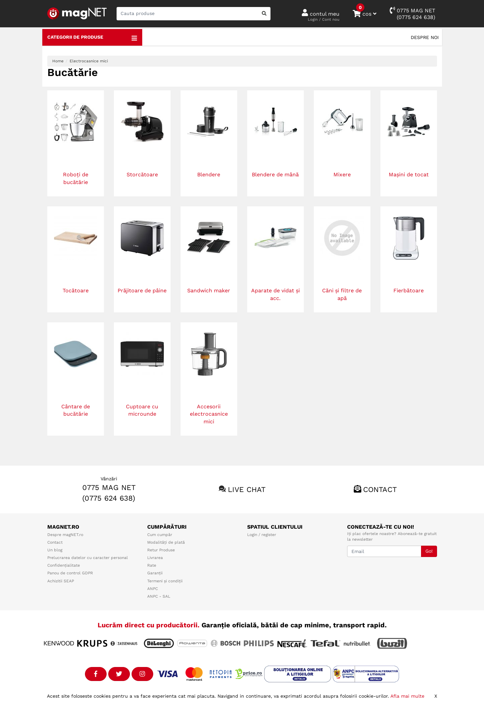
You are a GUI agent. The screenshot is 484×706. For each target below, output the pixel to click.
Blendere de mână (275, 174)
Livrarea (155, 557)
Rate (151, 565)
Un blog (54, 550)
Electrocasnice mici (89, 61)
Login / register (261, 534)
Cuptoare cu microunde (142, 410)
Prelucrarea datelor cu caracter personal (87, 557)
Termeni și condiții (165, 581)
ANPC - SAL (158, 596)
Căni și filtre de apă (342, 294)
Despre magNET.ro (65, 534)
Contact (380, 489)
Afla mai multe (407, 696)
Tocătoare (76, 290)
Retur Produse (161, 550)
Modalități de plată (166, 542)
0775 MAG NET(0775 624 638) (412, 13)
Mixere (342, 174)
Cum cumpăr (159, 534)
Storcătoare (142, 174)
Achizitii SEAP (60, 581)
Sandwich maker (208, 290)
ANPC (152, 588)
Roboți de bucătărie (75, 178)
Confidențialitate (63, 565)
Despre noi (425, 37)
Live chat (246, 489)
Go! (429, 551)
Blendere (208, 174)
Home (58, 61)
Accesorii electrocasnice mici (209, 414)
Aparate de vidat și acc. (275, 294)
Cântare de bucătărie (75, 410)
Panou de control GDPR (70, 573)
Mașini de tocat (409, 174)
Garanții (155, 573)
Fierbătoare (408, 290)
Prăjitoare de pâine (142, 290)
